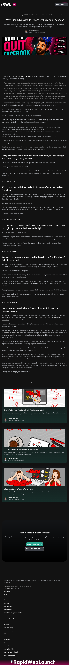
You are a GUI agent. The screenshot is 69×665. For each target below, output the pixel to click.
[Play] (34, 46)
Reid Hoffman (29, 76)
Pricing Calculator (9, 649)
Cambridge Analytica (32, 318)
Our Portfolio (8, 610)
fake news (43, 318)
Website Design (8, 628)
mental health (51, 318)
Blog (5, 643)
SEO (5, 634)
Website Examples (9, 619)
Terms (5, 594)
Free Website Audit (10, 655)
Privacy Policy (7, 591)
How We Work (8, 606)
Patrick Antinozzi (9, 588)
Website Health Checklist (11, 652)
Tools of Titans (19, 76)
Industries (7, 616)
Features (6, 603)
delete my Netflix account (13, 333)
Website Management (10, 631)
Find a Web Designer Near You (13, 613)
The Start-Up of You (23, 88)
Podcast (6, 646)
